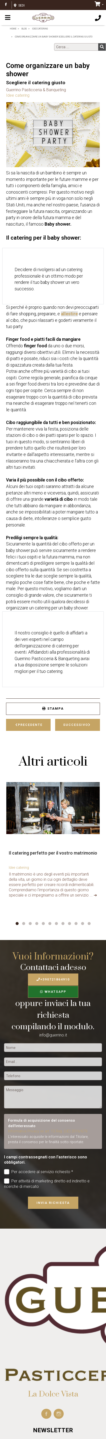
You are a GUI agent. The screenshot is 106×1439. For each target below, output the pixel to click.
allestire (69, 313)
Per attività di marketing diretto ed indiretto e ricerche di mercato (47, 1183)
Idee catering (17, 95)
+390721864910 (53, 979)
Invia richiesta (53, 1203)
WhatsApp (53, 991)
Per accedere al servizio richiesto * (38, 1171)
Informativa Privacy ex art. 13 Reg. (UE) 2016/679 (47, 1131)
